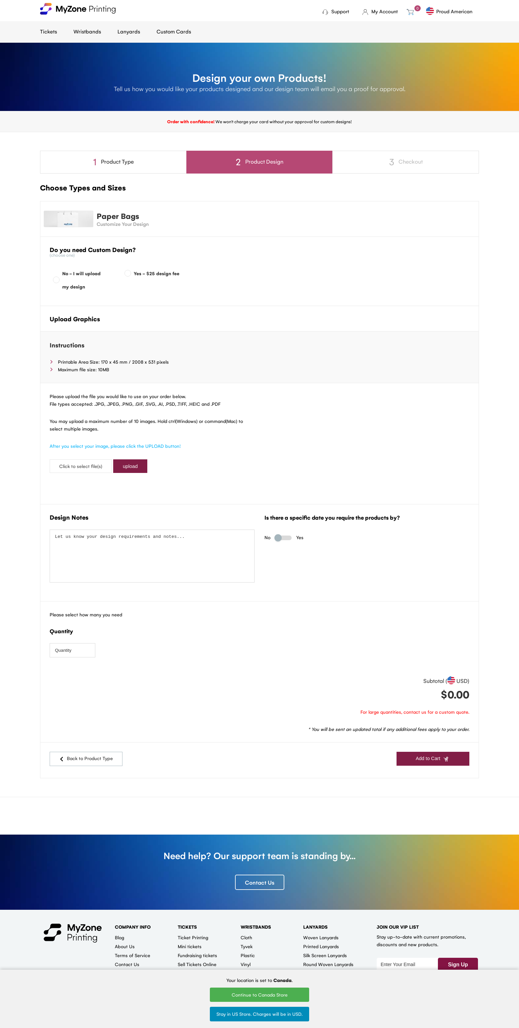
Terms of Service (132, 953)
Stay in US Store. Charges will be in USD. (259, 1014)
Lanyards (129, 31)
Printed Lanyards (321, 944)
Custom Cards (174, 31)
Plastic (248, 953)
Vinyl (246, 962)
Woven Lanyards (321, 935)
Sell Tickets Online (197, 962)
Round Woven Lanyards (328, 962)
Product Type (113, 162)
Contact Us (259, 880)
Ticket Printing (193, 935)
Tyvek (247, 944)
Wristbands (87, 31)
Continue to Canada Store (260, 995)
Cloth (246, 935)
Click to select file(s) (80, 466)
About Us (125, 944)
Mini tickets (190, 944)
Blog (119, 935)
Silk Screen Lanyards (325, 953)
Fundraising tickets (197, 953)
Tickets (48, 31)
